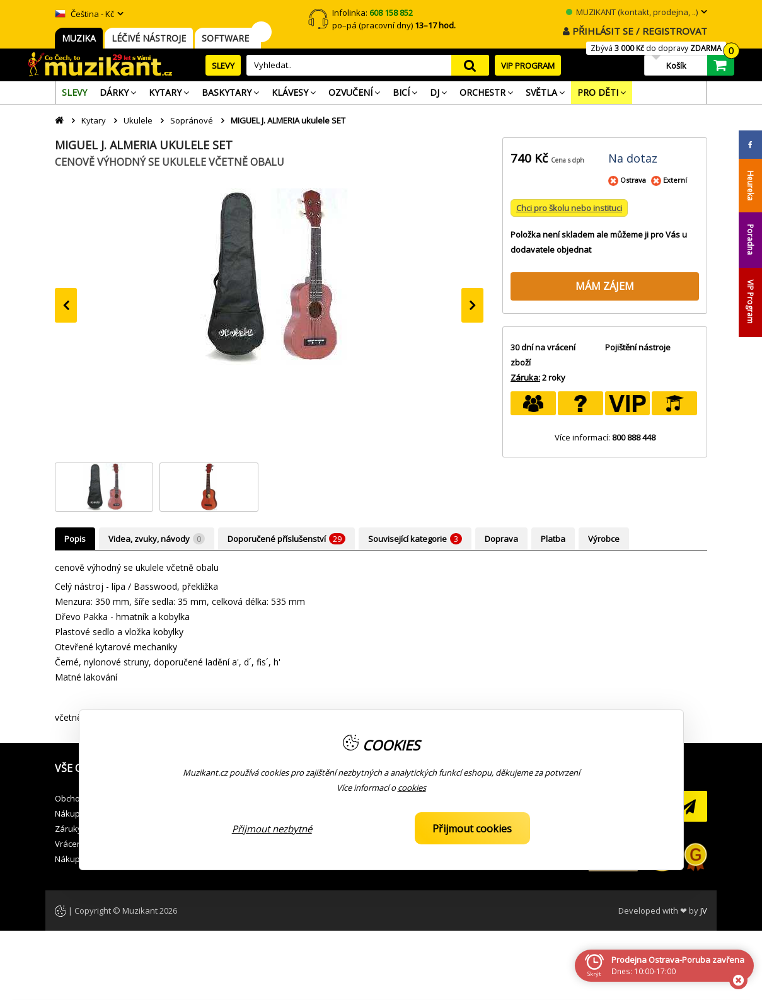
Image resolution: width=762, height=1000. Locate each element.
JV (703, 910)
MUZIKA (79, 38)
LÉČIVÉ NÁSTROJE (149, 38)
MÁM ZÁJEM (604, 286)
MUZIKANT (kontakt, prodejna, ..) (632, 12)
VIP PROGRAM (528, 65)
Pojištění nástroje (638, 347)
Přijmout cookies (472, 829)
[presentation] (66, 305)
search (470, 65)
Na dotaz (632, 158)
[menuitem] (74, 92)
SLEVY (223, 65)
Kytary (93, 120)
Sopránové (191, 120)
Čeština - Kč (84, 14)
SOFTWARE (228, 38)
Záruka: (525, 377)
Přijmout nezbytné (272, 828)
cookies (412, 787)
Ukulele (138, 120)
